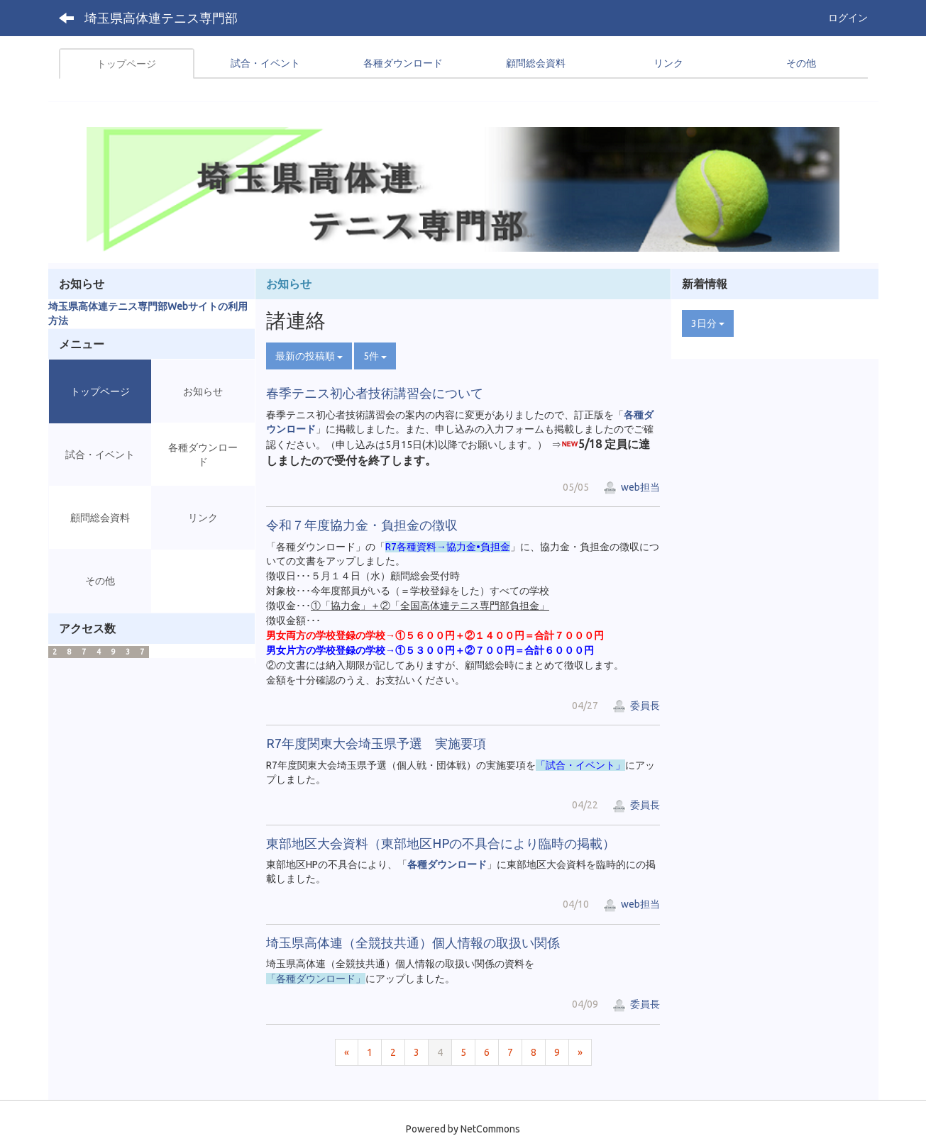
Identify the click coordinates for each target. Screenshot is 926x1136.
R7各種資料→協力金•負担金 (447, 546)
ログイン (848, 17)
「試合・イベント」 (580, 765)
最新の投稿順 (309, 356)
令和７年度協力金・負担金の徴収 (362, 525)
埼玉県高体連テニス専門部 (161, 18)
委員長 (636, 705)
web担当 (631, 487)
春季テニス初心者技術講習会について (374, 393)
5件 (375, 356)
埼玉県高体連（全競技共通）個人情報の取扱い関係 (413, 942)
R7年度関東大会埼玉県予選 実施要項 (376, 743)
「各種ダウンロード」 (315, 978)
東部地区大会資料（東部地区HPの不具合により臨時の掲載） (440, 843)
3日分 (707, 323)
